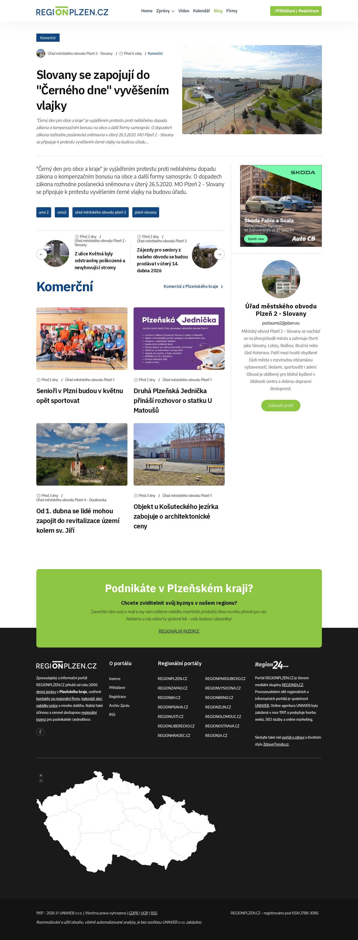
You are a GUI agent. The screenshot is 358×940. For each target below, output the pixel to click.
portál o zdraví (293, 737)
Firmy (231, 10)
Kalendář (201, 10)
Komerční (48, 37)
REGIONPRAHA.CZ (173, 707)
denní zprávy (46, 692)
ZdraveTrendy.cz (276, 744)
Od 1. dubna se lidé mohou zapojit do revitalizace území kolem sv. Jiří (77, 520)
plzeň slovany (146, 212)
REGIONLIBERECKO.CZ (176, 726)
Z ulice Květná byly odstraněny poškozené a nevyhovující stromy (100, 260)
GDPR (133, 913)
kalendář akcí (91, 698)
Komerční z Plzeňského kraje (194, 286)
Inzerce (115, 678)
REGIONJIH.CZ (169, 697)
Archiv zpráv (119, 705)
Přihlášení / (285, 11)
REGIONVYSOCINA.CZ (223, 688)
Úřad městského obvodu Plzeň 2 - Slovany (80, 53)
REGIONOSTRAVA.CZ (222, 726)
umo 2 (44, 212)
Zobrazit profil (280, 405)
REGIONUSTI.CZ (171, 716)
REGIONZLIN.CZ (218, 707)
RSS (112, 714)
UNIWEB (262, 705)
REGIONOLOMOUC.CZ (223, 716)
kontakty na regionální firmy (58, 698)
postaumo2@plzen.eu (281, 323)
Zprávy (165, 10)
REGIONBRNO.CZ (219, 697)
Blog (218, 10)
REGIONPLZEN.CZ (172, 678)
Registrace (309, 11)
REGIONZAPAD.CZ (173, 688)
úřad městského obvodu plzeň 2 (100, 212)
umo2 (61, 212)
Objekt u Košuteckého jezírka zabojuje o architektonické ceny (176, 516)
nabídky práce (47, 705)
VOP (144, 913)
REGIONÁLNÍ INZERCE (179, 631)
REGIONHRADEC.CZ (174, 735)
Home (147, 10)
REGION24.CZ (216, 735)
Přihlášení (117, 687)
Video (183, 10)
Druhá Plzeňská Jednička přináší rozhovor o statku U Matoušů (173, 400)
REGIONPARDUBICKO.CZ (225, 678)
